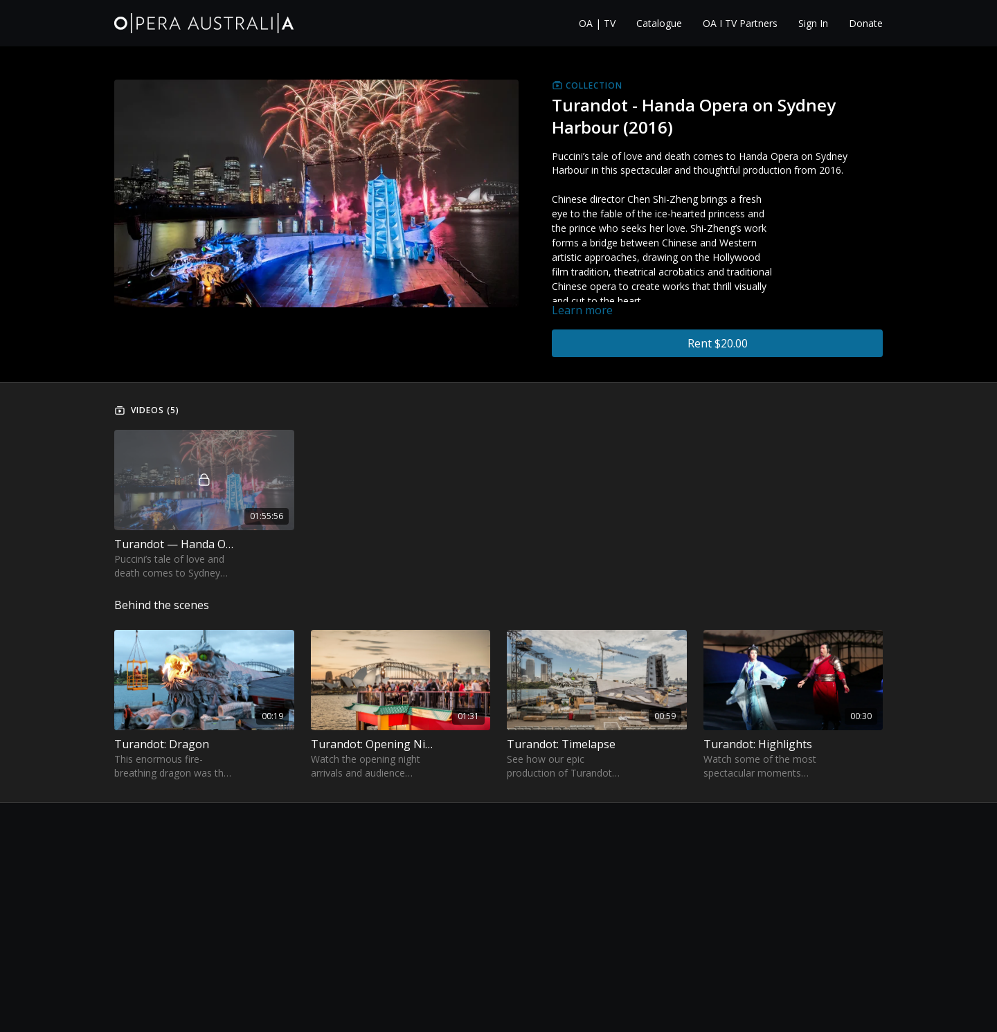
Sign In (813, 23)
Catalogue (659, 23)
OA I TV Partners (740, 23)
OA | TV (597, 23)
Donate (866, 23)
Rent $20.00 (718, 343)
